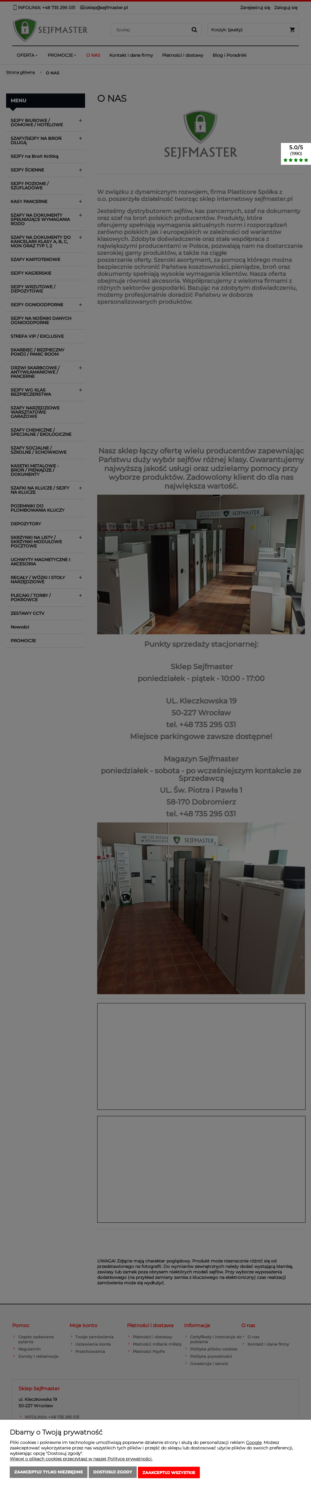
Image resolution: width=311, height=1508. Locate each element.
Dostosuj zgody (112, 1473)
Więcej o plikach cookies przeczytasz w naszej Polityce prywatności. (81, 1459)
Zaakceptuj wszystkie (168, 1473)
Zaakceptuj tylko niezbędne (48, 1473)
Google (253, 1443)
